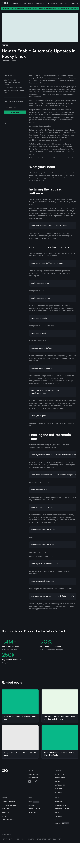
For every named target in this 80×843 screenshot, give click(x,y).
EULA (59, 839)
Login (4, 816)
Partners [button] (64, 3)
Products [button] (16, 3)
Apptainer (58, 788)
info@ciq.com (33, 778)
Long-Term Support (9, 805)
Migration (5, 812)
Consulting (6, 809)
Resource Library (34, 809)
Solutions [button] (29, 3)
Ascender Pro (60, 778)
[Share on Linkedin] (5, 123)
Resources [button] (52, 3)
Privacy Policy (7, 839)
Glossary (31, 805)
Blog (33, 802)
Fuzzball (58, 781)
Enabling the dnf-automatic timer (14, 91)
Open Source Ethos (62, 809)
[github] (36, 781)
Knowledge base (8, 819)
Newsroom (59, 816)
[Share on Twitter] (10, 123)
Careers (62, 823)
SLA (54, 839)
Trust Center (33, 812)
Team (57, 812)
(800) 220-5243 (33, 774)
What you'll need (10, 80)
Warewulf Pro (60, 785)
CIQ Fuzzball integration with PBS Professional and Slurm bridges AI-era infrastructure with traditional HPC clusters (40, 8)
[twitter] (33, 782)
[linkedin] (29, 781)
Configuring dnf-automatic (14, 87)
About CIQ (58, 802)
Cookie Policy (19, 839)
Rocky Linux (52, 130)
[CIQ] (5, 3)
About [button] (75, 3)
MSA (49, 839)
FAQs (56, 819)
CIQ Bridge (58, 792)
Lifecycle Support (8, 802)
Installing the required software (12, 83)
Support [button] (40, 3)
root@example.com (36, 381)
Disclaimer (30, 839)
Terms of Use (41, 839)
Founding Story (61, 805)
